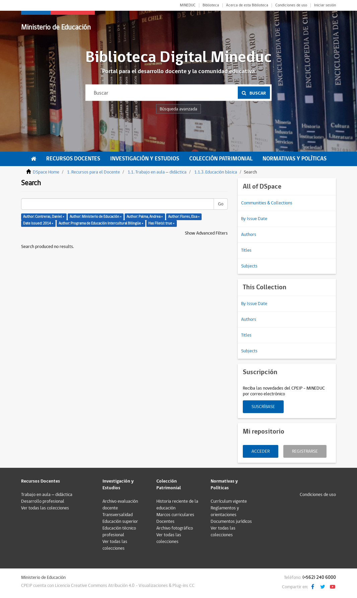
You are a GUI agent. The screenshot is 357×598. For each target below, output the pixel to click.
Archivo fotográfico (174, 528)
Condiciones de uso (291, 5)
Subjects (249, 266)
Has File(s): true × (161, 223)
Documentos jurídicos (231, 521)
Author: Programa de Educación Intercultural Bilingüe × (101, 223)
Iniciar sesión (325, 5)
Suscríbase (263, 406)
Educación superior (120, 521)
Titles (246, 250)
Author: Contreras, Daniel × (43, 216)
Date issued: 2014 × (38, 223)
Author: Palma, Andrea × (145, 216)
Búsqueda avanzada (178, 109)
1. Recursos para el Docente (93, 172)
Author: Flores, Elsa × (184, 216)
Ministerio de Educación (56, 27)
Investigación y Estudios (144, 159)
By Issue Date (254, 218)
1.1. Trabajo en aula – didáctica (157, 172)
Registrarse (305, 451)
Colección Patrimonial (221, 159)
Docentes (165, 521)
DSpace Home (46, 172)
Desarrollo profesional (42, 501)
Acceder (261, 451)
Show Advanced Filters (206, 233)
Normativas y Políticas (295, 159)
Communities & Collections (266, 203)
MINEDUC (188, 5)
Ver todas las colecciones (45, 508)
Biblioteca (211, 5)
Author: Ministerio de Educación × (96, 216)
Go (220, 204)
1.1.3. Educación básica (215, 172)
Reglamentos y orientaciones (225, 511)
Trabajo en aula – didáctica (46, 494)
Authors (248, 234)
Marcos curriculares (175, 514)
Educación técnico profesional (119, 531)
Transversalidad (117, 514)
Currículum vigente (229, 501)
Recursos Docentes (73, 159)
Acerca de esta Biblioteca (247, 5)
